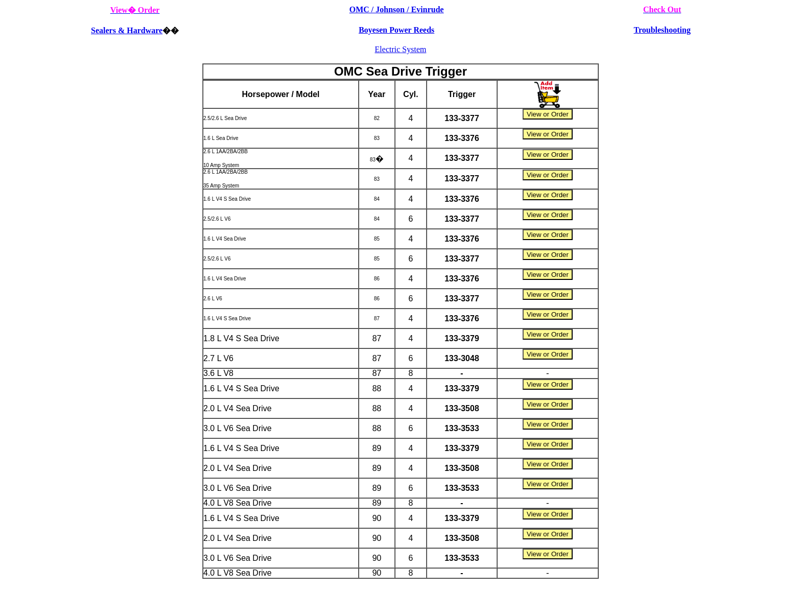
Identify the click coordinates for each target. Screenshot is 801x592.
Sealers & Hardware (126, 30)
